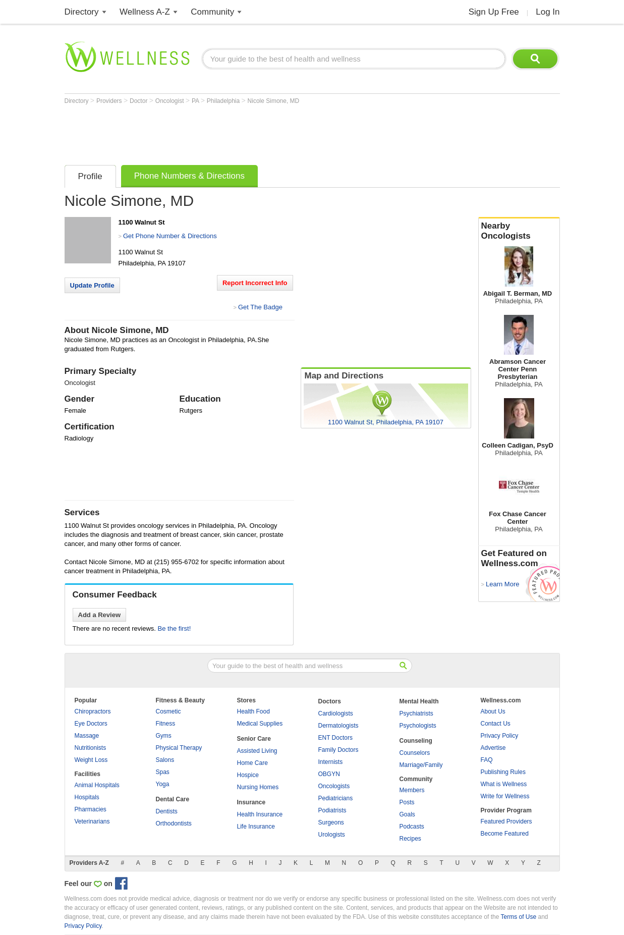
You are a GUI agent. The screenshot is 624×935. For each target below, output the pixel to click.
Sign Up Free (494, 12)
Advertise (493, 747)
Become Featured (505, 833)
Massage (87, 735)
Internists (330, 761)
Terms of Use (518, 916)
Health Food (253, 711)
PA (196, 100)
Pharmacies (90, 809)
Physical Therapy (179, 747)
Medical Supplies (260, 723)
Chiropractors (93, 711)
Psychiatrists (416, 713)
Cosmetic (168, 711)
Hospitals (87, 797)
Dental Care (173, 799)
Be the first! (174, 628)
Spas (162, 772)
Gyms (164, 735)
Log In (547, 12)
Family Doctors (338, 749)
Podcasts (412, 826)
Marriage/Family (421, 764)
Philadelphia (224, 100)
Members (412, 790)
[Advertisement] (248, 132)
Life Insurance (256, 826)
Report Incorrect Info (255, 283)
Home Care (252, 762)
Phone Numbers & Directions (189, 176)
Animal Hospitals (97, 785)
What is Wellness (504, 784)
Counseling (416, 740)
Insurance (251, 802)
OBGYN (329, 774)
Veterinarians (92, 821)
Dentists (167, 811)
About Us (493, 711)
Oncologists (334, 786)
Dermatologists (338, 725)
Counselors (415, 752)
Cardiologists (335, 713)
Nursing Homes (258, 787)
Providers (110, 100)
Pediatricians (335, 798)
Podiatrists (332, 810)
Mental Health (419, 701)
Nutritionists (90, 747)
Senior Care (254, 738)
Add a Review (99, 615)
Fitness (166, 723)
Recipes (410, 838)
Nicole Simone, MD (274, 100)
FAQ (487, 759)
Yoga (162, 784)
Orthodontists (174, 823)
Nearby (519, 231)
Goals (407, 814)
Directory (82, 12)
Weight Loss (91, 759)
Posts (407, 802)
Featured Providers (506, 821)
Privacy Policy (500, 735)
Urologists (331, 834)
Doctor (139, 100)
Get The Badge (260, 307)
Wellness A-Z (145, 12)
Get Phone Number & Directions (170, 236)
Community (212, 12)
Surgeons (331, 822)
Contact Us (495, 723)
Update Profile (92, 285)
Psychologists (418, 725)
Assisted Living (257, 750)
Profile (90, 176)
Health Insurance (260, 814)
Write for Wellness (505, 796)
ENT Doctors (335, 737)
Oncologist (170, 100)
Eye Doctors (91, 723)
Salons (165, 759)
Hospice (248, 775)
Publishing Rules (503, 772)
